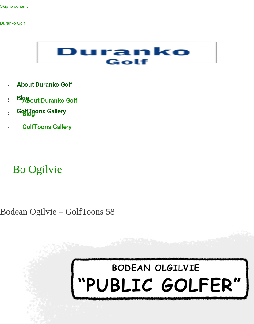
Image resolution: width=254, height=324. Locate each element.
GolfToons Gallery (46, 127)
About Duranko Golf (44, 84)
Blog (28, 113)
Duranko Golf (12, 23)
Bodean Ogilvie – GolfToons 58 (57, 211)
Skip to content (14, 6)
